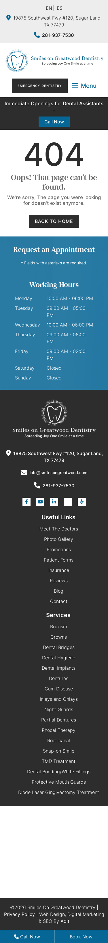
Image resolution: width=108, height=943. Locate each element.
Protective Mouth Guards (59, 782)
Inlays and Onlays (59, 699)
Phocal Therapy (58, 730)
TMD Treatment (58, 761)
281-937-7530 (54, 35)
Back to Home (54, 221)
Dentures (58, 678)
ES (59, 8)
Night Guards (58, 709)
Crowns (58, 637)
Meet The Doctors (58, 529)
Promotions (59, 549)
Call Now (54, 122)
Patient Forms (58, 560)
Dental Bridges (59, 647)
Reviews (59, 580)
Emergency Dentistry (40, 86)
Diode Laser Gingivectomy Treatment (58, 792)
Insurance (58, 570)
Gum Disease (59, 689)
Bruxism (58, 626)
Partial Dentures (58, 720)
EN (49, 8)
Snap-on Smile (58, 751)
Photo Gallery (58, 539)
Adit (64, 921)
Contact (58, 601)
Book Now (81, 937)
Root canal (58, 740)
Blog (58, 591)
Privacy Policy (19, 914)
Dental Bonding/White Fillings (58, 771)
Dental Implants (58, 668)
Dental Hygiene (58, 658)
